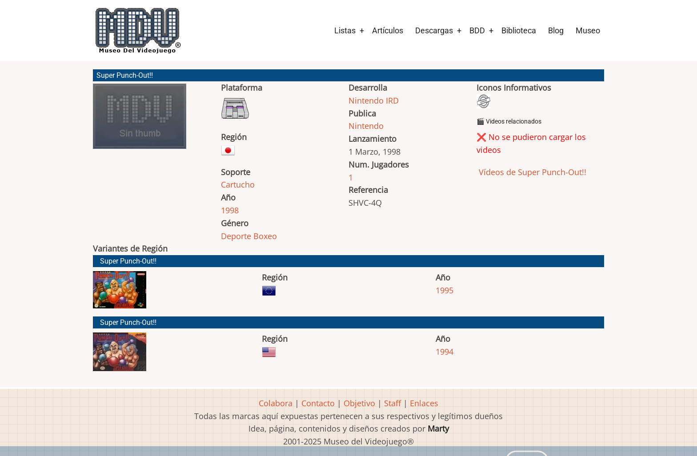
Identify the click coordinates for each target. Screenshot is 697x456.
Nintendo (366, 125)
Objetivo (359, 403)
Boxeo (265, 236)
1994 (444, 351)
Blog (556, 30)
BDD (477, 30)
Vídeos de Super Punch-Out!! (531, 172)
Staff (392, 403)
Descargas (434, 30)
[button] (139, 120)
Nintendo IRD (373, 100)
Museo (588, 30)
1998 (230, 210)
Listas (345, 30)
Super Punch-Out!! (128, 261)
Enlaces (424, 403)
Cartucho (238, 184)
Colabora (275, 403)
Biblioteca (518, 30)
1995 (444, 290)
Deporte (236, 236)
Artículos (387, 30)
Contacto (318, 403)
